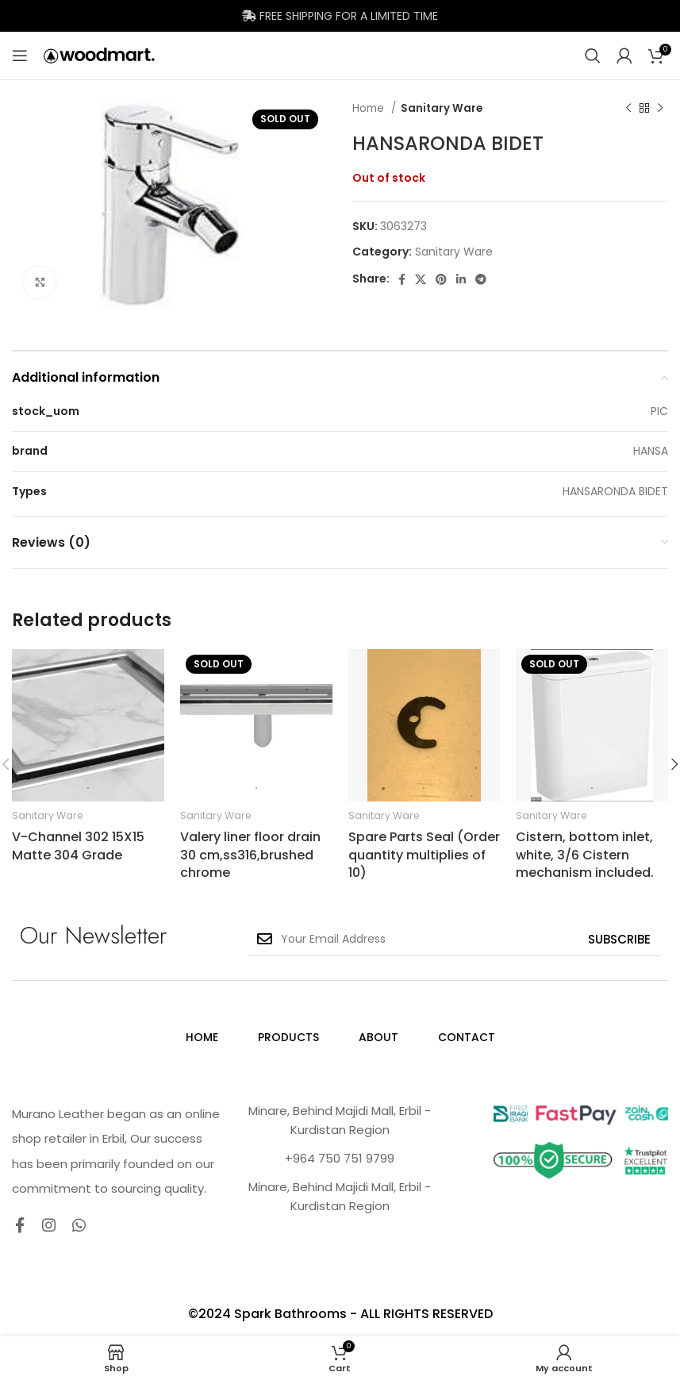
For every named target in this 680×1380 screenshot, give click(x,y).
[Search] (593, 55)
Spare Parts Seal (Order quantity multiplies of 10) (424, 855)
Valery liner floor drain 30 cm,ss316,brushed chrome (250, 855)
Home (369, 108)
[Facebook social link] (402, 279)
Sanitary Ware (441, 108)
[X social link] (420, 279)
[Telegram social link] (481, 279)
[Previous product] (628, 109)
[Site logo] (99, 55)
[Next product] (660, 109)
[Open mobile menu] (20, 55)
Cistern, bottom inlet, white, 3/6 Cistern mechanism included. (585, 855)
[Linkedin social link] (461, 279)
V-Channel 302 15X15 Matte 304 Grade (78, 845)
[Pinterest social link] (441, 279)
